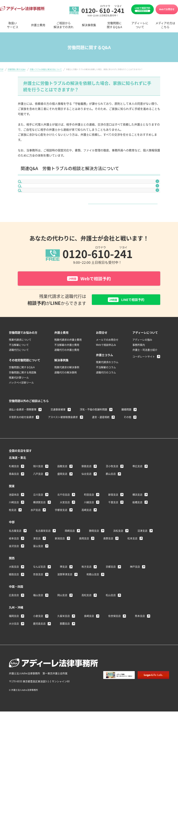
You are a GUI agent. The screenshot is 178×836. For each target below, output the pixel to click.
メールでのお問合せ (107, 372)
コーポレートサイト (143, 389)
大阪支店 (14, 599)
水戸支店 (36, 542)
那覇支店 (65, 656)
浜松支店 (118, 563)
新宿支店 (113, 527)
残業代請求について (20, 372)
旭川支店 (38, 499)
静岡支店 (94, 563)
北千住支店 (63, 527)
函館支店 (62, 499)
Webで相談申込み (106, 377)
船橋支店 (137, 534)
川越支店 (89, 534)
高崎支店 (86, 542)
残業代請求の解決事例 (66, 400)
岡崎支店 (70, 563)
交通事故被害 (58, 442)
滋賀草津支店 (64, 607)
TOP (1, 69)
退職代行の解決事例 (65, 405)
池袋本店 (14, 527)
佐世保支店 (114, 648)
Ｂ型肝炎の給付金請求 (21, 449)
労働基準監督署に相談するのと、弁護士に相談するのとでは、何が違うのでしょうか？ (82, 185)
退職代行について (19, 382)
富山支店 (38, 578)
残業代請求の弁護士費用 (68, 372)
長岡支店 (84, 571)
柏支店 (12, 542)
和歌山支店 (93, 607)
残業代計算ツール (19, 410)
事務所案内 (138, 377)
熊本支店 (140, 648)
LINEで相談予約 (142, 9)
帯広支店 (137, 499)
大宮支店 (65, 534)
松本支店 (132, 571)
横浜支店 (137, 527)
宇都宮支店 (61, 542)
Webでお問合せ (166, 9)
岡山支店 (62, 627)
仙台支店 (86, 506)
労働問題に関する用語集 (22, 405)
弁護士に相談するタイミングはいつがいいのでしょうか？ (64, 197)
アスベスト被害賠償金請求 (63, 449)
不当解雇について (19, 377)
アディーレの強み (142, 372)
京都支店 (111, 599)
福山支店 (38, 627)
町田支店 (89, 527)
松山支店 (111, 627)
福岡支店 (14, 648)
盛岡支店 (62, 506)
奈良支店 (38, 607)
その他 (127, 449)
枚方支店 (86, 599)
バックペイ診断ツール (21, 415)
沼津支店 (142, 563)
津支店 (37, 571)
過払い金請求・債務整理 (22, 442)
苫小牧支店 (112, 499)
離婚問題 (126, 442)
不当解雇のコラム (106, 400)
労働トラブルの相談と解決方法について (46, 69)
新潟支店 (60, 571)
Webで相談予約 (89, 310)
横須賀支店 (39, 534)
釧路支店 (86, 499)
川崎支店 (14, 534)
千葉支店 (113, 534)
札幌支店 (14, 499)
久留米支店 (63, 648)
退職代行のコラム (106, 405)
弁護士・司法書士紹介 (144, 382)
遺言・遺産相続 (100, 449)
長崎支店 (89, 648)
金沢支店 (14, 578)
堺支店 (63, 599)
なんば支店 (39, 599)
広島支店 (14, 627)
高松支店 (86, 627)
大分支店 (14, 656)
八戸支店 (38, 506)
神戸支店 (135, 599)
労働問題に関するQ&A (16, 69)
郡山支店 (111, 506)
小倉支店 (38, 648)
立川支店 (38, 527)
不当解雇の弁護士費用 (66, 377)
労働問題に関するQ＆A (22, 400)
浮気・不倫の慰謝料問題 (93, 442)
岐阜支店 (14, 571)
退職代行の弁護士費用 (66, 382)
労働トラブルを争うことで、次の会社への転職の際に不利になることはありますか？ (81, 210)
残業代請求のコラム (107, 394)
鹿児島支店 (39, 656)
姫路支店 (14, 607)
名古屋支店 (15, 563)
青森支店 (14, 506)
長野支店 (108, 571)
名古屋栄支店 (43, 563)
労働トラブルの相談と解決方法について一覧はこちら (87, 230)
